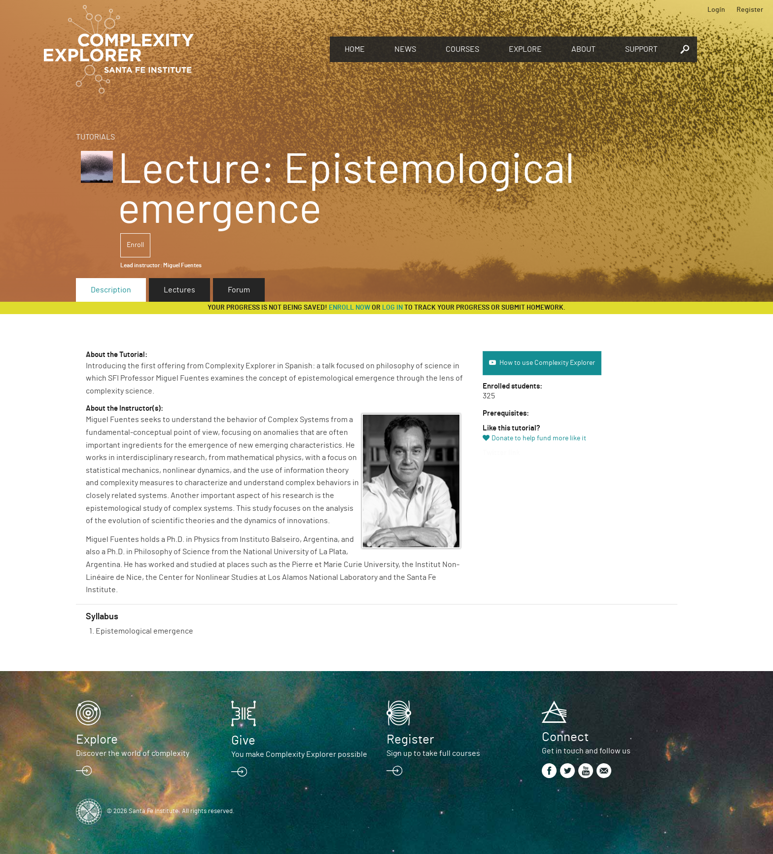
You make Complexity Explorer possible (299, 754)
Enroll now (349, 307)
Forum (239, 290)
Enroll (135, 245)
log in (392, 307)
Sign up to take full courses (433, 753)
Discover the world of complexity (132, 753)
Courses (462, 49)
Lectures (179, 290)
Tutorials (95, 137)
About (583, 49)
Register (750, 9)
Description (111, 290)
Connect (565, 737)
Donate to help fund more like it (539, 438)
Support (641, 49)
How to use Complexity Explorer (547, 362)
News (405, 49)
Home (355, 49)
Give (243, 740)
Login (716, 9)
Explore (525, 49)
